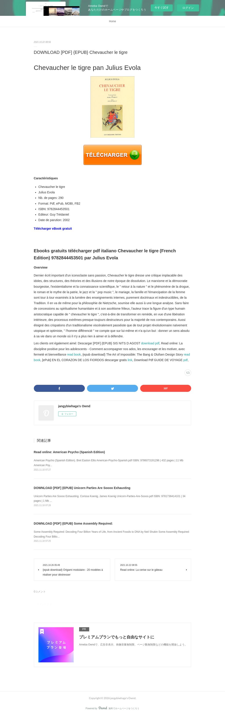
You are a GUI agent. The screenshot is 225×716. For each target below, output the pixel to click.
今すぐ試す (161, 7)
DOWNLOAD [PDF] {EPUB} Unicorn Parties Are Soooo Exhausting (82, 488)
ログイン (188, 7)
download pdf (150, 343)
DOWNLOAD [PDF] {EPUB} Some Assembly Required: (73, 523)
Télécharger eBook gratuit (53, 228)
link (130, 360)
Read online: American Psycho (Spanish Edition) (69, 452)
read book (74, 354)
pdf (185, 360)
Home (112, 21)
